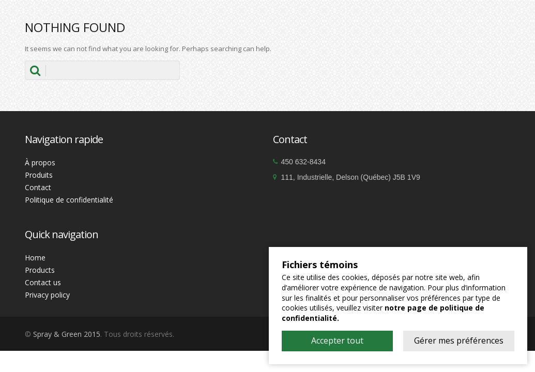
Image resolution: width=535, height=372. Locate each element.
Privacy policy (47, 295)
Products (40, 270)
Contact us (43, 282)
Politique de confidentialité (69, 200)
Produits (39, 175)
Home (35, 257)
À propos (40, 162)
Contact (38, 187)
